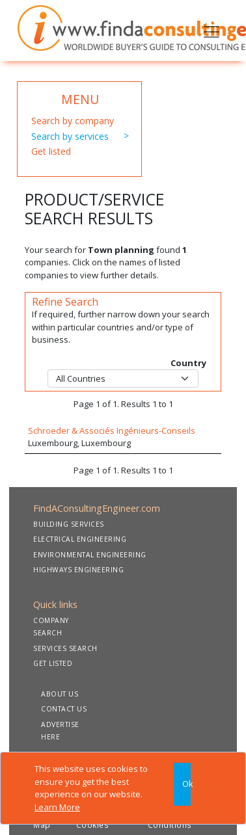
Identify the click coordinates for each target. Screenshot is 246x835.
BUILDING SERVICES (68, 524)
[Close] (182, 784)
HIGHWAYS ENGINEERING (78, 569)
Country (188, 363)
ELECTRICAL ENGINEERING (79, 539)
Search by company (72, 120)
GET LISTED (52, 663)
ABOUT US (59, 693)
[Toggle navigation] (211, 31)
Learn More (57, 807)
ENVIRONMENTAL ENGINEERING (89, 554)
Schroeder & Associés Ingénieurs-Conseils (111, 430)
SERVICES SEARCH (65, 648)
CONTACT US (64, 708)
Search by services (70, 136)
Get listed (51, 151)
